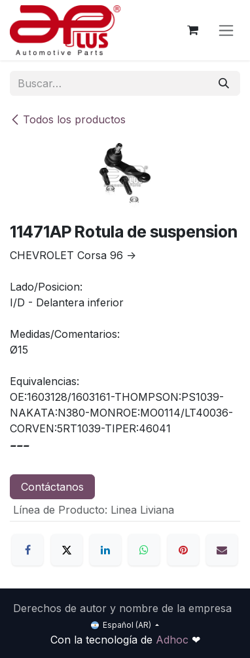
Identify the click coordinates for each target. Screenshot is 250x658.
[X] (66, 549)
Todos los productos (68, 119)
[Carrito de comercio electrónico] (192, 30)
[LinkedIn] (105, 549)
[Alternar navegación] (226, 30)
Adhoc (174, 639)
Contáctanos (52, 486)
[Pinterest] (183, 549)
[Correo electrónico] (222, 549)
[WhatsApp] (144, 549)
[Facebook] (27, 549)
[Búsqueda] (223, 83)
